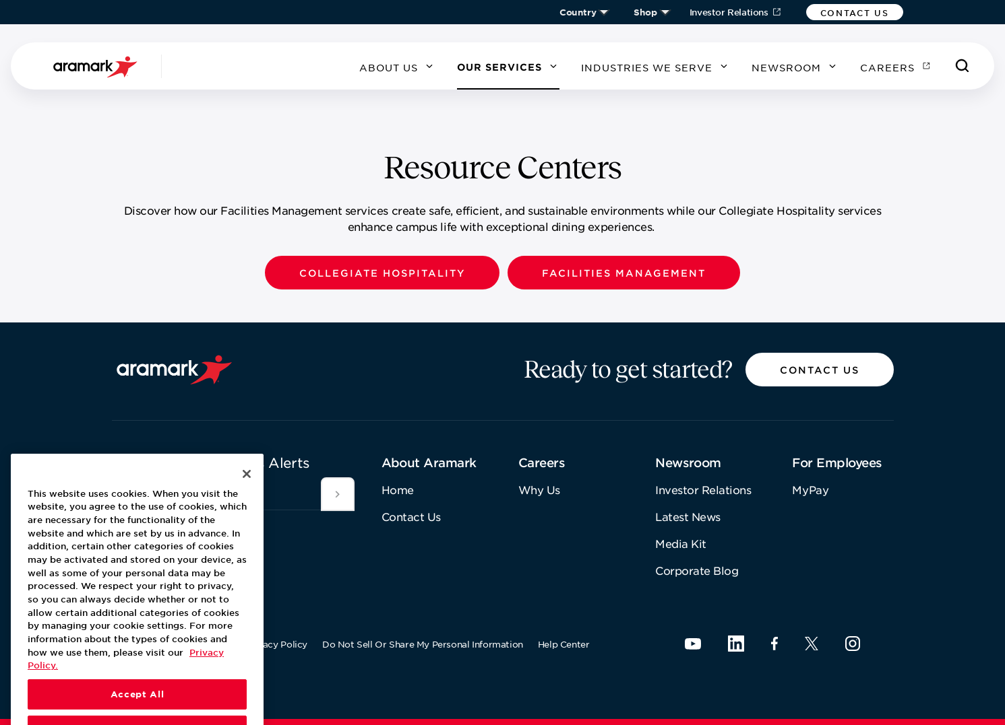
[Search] (962, 66)
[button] (854, 12)
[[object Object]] (338, 494)
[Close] (247, 505)
